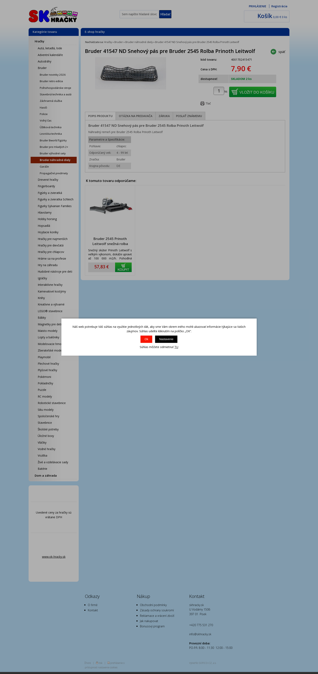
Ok (146, 339)
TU (176, 347)
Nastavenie (166, 339)
